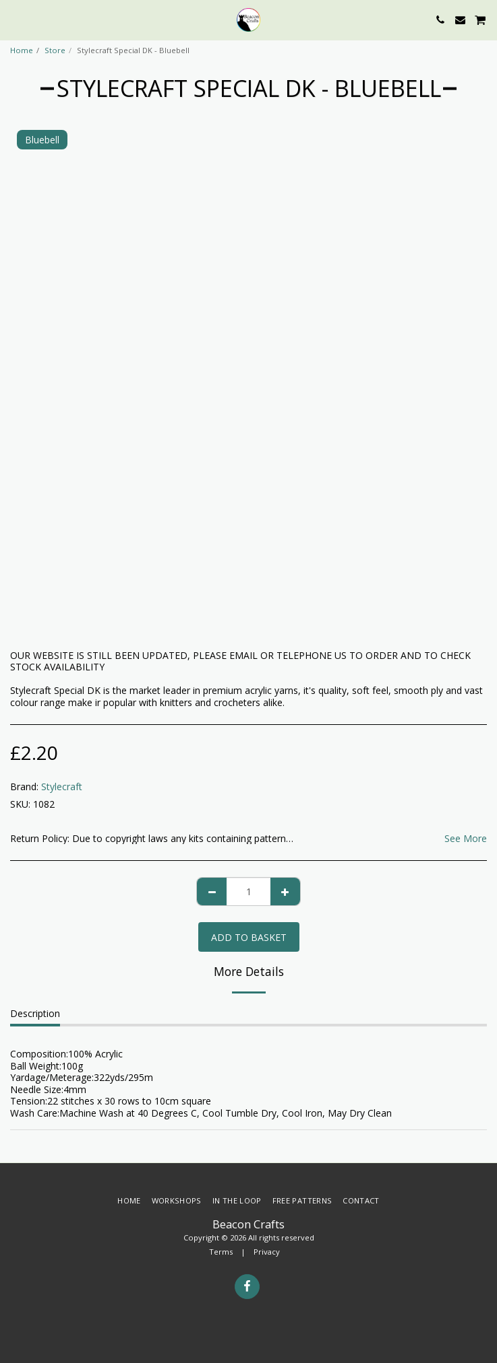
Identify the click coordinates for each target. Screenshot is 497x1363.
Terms (221, 1252)
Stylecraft (61, 786)
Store (55, 50)
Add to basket (249, 937)
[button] (14, 19)
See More (465, 839)
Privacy (267, 1252)
